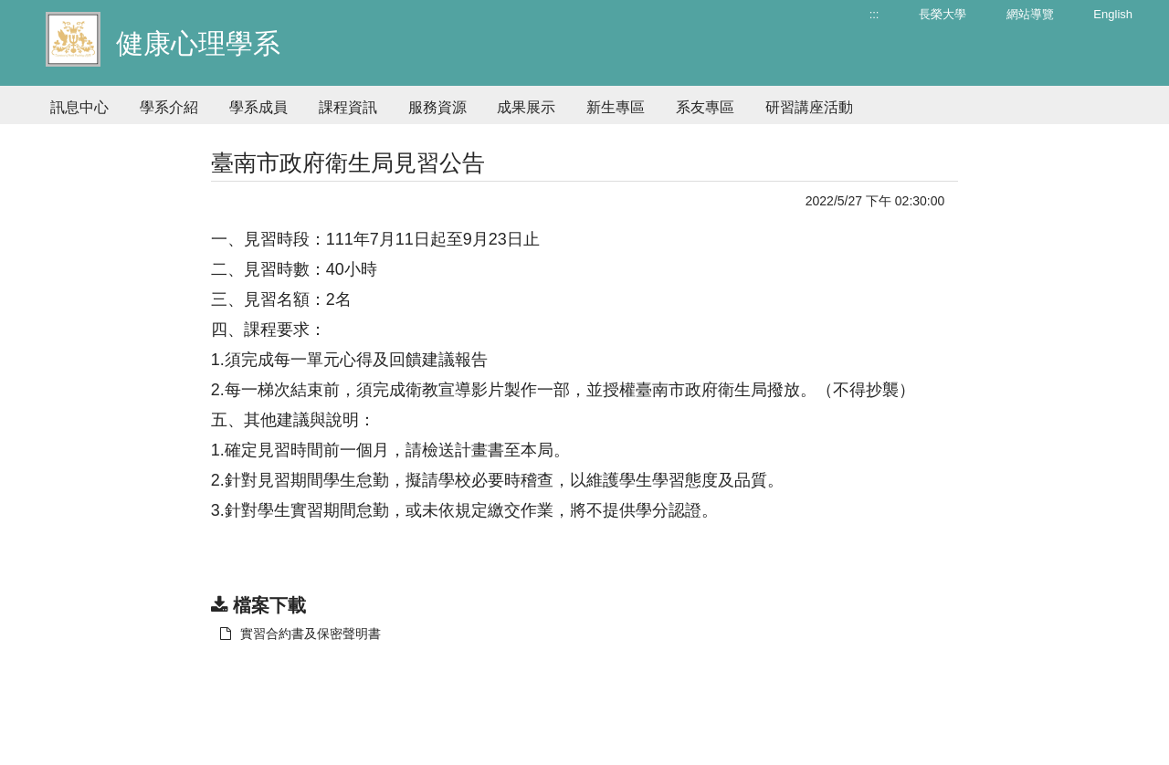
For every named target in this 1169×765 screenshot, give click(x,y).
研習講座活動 (809, 107)
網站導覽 (1030, 14)
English (1112, 14)
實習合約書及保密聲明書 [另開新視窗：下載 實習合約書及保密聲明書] (300, 633)
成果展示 (526, 107)
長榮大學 (942, 14)
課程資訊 (348, 107)
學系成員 (258, 107)
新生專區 (615, 107)
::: (874, 14)
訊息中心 (79, 107)
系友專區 (705, 107)
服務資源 (437, 107)
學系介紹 (169, 107)
